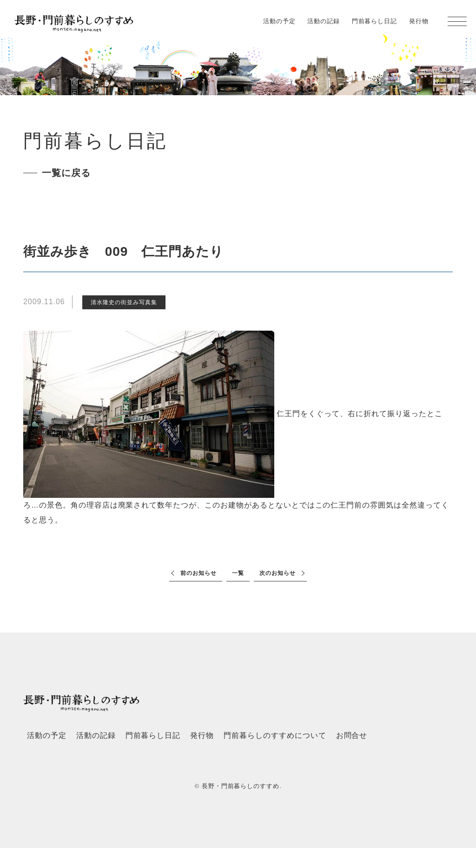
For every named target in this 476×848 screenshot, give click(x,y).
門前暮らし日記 (374, 21)
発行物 (419, 21)
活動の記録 (323, 21)
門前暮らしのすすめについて (275, 735)
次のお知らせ (277, 573)
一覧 (238, 573)
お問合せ (352, 735)
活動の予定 (279, 21)
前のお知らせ (198, 573)
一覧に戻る (66, 173)
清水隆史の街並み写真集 (124, 302)
